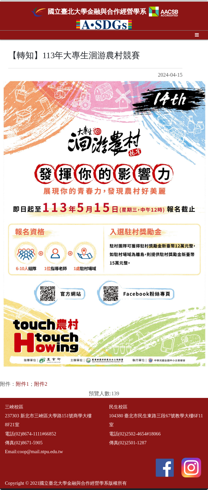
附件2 (40, 384)
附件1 (22, 384)
